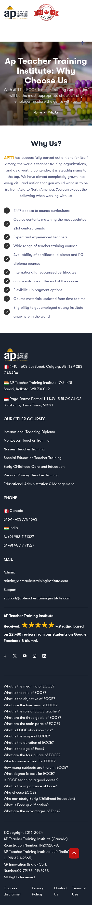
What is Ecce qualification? (26, 805)
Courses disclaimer (12, 891)
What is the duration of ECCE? (29, 742)
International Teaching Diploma (29, 432)
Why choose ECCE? (20, 792)
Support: (10, 589)
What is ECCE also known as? (28, 730)
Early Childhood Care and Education (34, 466)
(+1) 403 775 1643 (20, 519)
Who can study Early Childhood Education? (39, 798)
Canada (13, 511)
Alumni (31, 641)
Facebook (12, 641)
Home (38, 112)
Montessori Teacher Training (27, 440)
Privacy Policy (38, 891)
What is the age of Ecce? (24, 748)
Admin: (9, 572)
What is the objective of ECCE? (29, 699)
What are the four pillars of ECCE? (32, 755)
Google (80, 634)
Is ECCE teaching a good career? (31, 780)
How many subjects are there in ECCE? (36, 767)
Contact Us (60, 891)
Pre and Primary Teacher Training (31, 475)
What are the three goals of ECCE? (32, 717)
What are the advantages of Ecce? (32, 811)
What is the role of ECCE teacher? (32, 711)
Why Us (53, 112)
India (11, 528)
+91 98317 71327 (19, 537)
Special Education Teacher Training (33, 458)
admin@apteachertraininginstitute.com (36, 581)
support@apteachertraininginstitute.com (37, 598)
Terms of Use (79, 891)
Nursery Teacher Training (24, 449)
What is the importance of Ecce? (30, 786)
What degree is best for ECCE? (29, 773)
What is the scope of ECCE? (27, 736)
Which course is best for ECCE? (29, 761)
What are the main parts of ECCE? (32, 724)
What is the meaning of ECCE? (29, 686)
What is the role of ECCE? (25, 692)
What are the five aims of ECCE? (30, 705)
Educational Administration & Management (39, 484)
